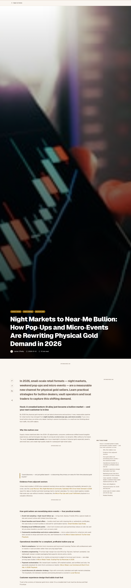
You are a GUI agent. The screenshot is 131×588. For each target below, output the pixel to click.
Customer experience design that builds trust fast (111, 470)
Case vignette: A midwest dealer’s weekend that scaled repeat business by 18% (111, 479)
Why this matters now (109, 450)
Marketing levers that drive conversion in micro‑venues (111, 474)
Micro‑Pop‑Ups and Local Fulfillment (67, 493)
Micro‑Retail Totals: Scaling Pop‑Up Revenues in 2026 (55, 560)
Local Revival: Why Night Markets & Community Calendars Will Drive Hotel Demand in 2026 (61, 489)
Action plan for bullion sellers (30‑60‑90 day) (111, 492)
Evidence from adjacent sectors (110, 453)
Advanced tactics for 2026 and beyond (111, 487)
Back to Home (16, 3)
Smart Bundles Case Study (77, 524)
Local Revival (75, 573)
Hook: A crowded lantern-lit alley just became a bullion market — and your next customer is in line (110, 445)
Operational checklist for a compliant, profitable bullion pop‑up (111, 464)
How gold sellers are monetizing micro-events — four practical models (111, 458)
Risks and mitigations (109, 484)
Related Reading (108, 495)
